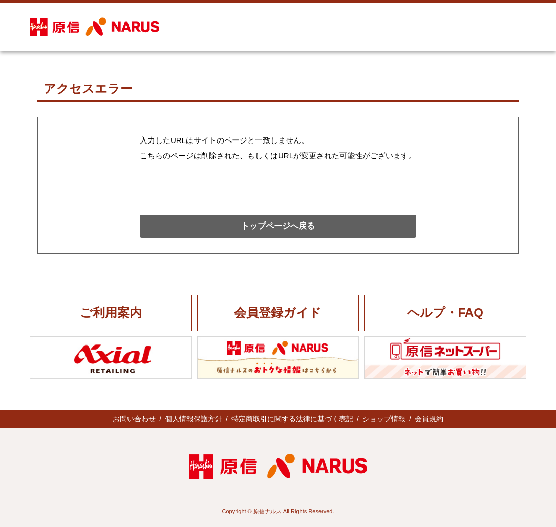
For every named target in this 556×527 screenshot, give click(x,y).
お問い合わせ (134, 419)
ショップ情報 (383, 419)
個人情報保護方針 (193, 419)
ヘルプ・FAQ (445, 312)
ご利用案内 (111, 312)
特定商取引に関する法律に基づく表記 (292, 419)
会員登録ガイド (278, 312)
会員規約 (429, 419)
